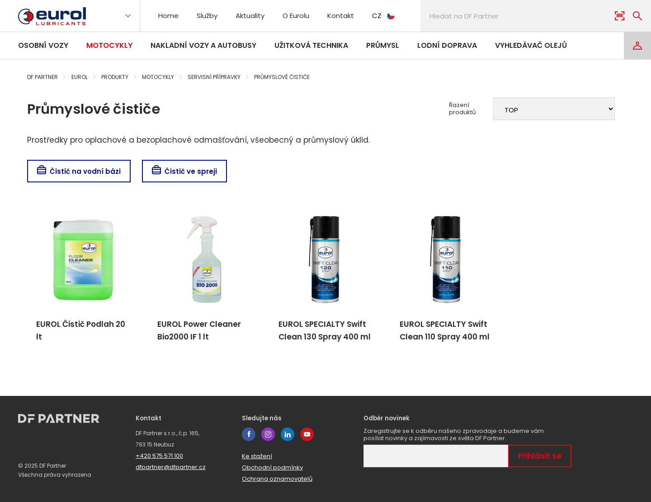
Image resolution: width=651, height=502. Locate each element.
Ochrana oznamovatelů (277, 478)
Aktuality (250, 15)
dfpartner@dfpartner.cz (171, 467)
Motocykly (109, 45)
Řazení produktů (462, 109)
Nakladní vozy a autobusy (203, 45)
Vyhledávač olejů (531, 45)
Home (168, 15)
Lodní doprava (447, 45)
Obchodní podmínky (272, 467)
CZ (383, 15)
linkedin (287, 434)
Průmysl (382, 45)
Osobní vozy (43, 45)
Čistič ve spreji (184, 171)
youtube (307, 434)
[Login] (637, 45)
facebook (248, 434)
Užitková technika (311, 45)
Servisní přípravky (214, 77)
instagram (268, 434)
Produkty (114, 77)
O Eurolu (296, 15)
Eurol (79, 77)
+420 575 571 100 (159, 455)
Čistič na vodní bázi (79, 171)
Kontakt (340, 15)
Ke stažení (257, 456)
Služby (207, 15)
